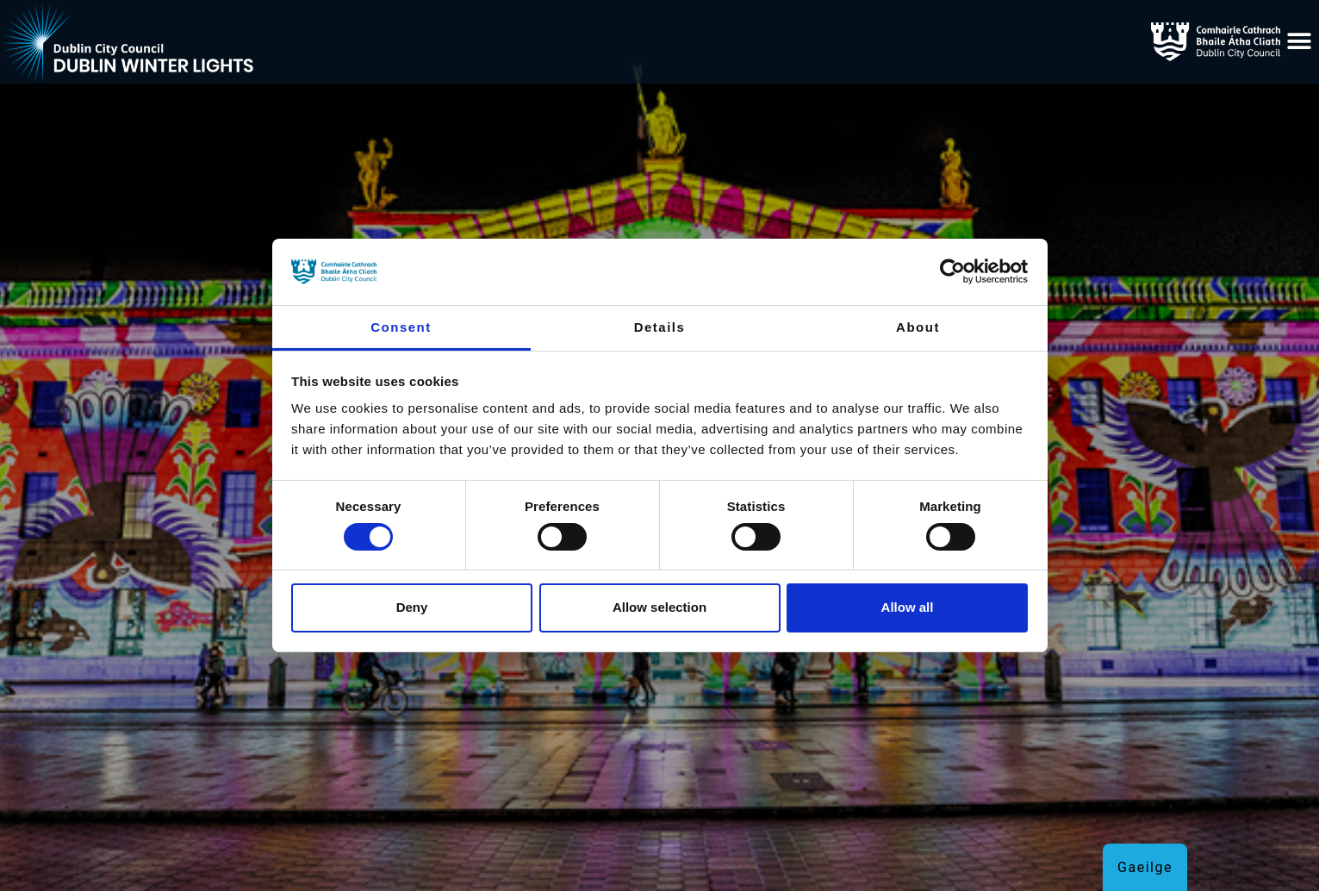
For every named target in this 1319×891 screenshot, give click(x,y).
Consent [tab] (401, 327)
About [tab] (918, 327)
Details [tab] (660, 327)
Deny (412, 607)
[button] (1300, 41)
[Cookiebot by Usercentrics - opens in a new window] (952, 271)
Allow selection (659, 607)
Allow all (907, 607)
